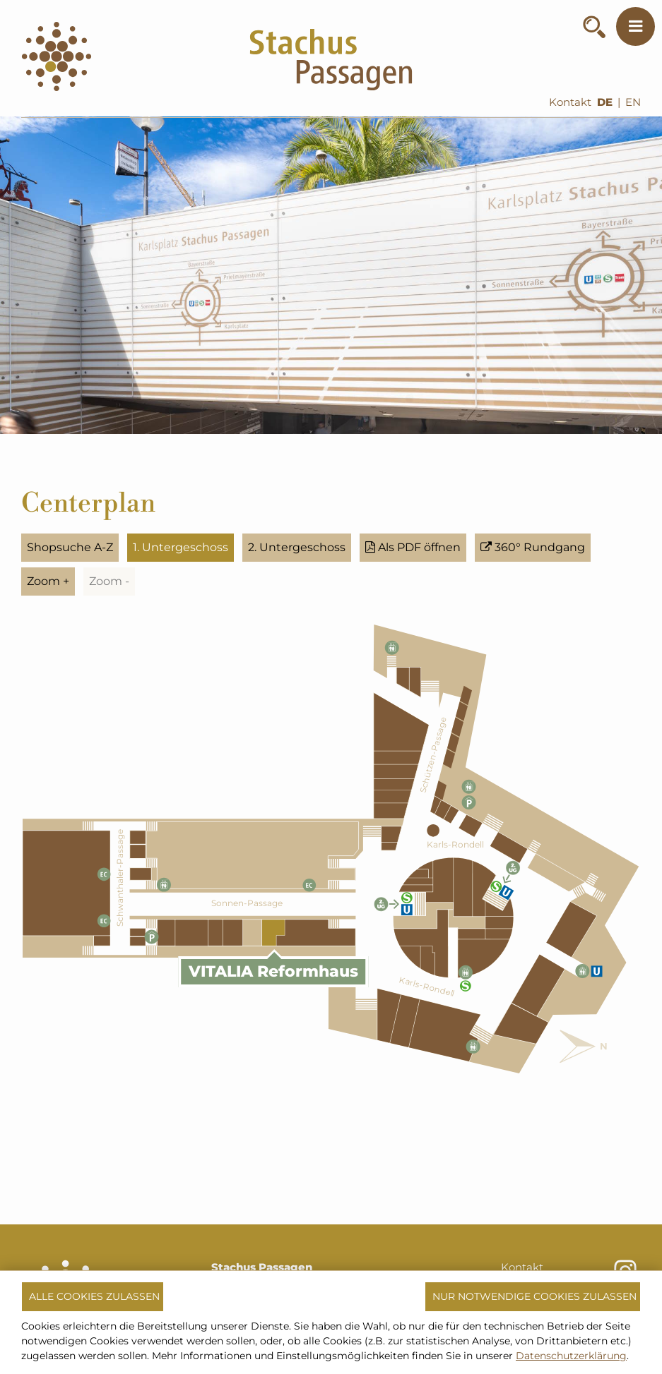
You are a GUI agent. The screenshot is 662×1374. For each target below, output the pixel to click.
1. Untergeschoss (180, 547)
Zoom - (109, 581)
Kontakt (570, 102)
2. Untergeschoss (296, 547)
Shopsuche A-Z (70, 547)
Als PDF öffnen (413, 547)
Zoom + (48, 581)
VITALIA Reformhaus (273, 971)
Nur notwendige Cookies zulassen (534, 1296)
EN (633, 102)
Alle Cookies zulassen (94, 1296)
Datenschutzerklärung (571, 1355)
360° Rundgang (532, 547)
